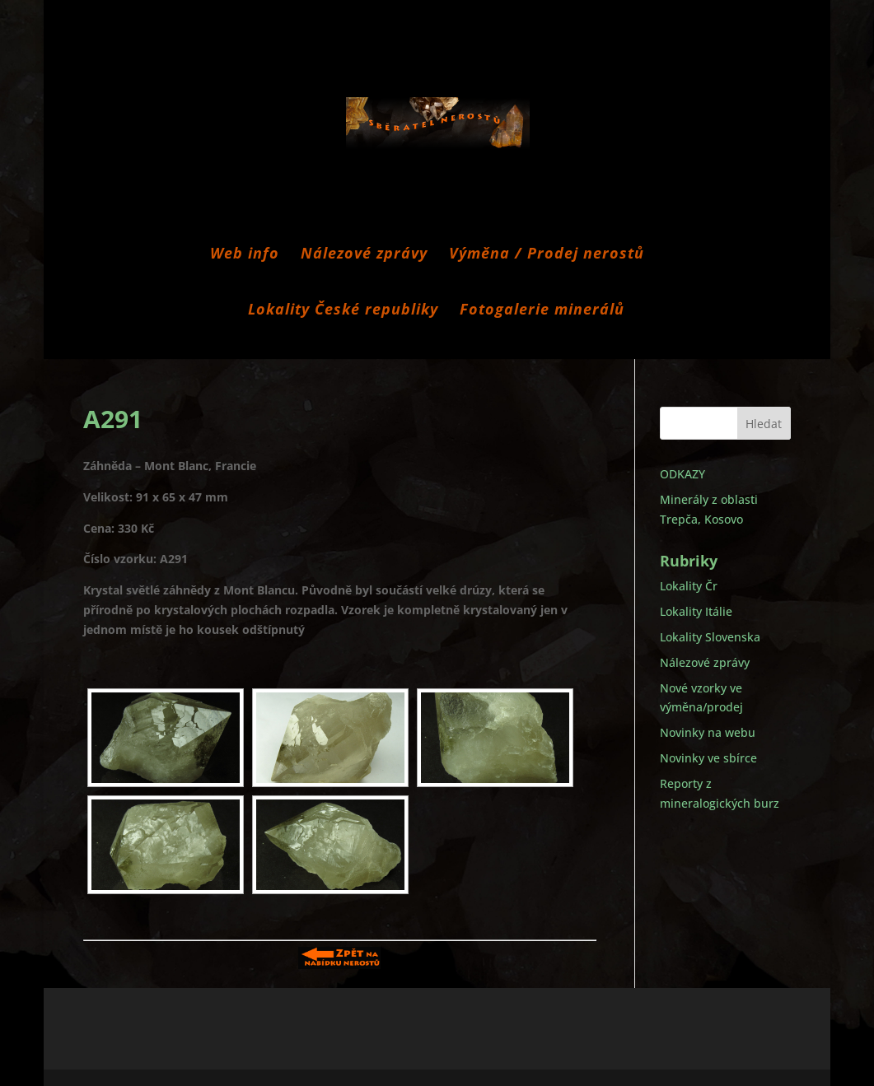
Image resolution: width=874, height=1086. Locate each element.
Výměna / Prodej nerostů (546, 255)
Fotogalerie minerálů (542, 311)
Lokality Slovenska (710, 637)
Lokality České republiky (343, 311)
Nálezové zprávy (364, 255)
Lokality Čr (688, 586)
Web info (244, 255)
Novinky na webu (707, 732)
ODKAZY (682, 474)
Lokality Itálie (696, 611)
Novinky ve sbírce (708, 758)
